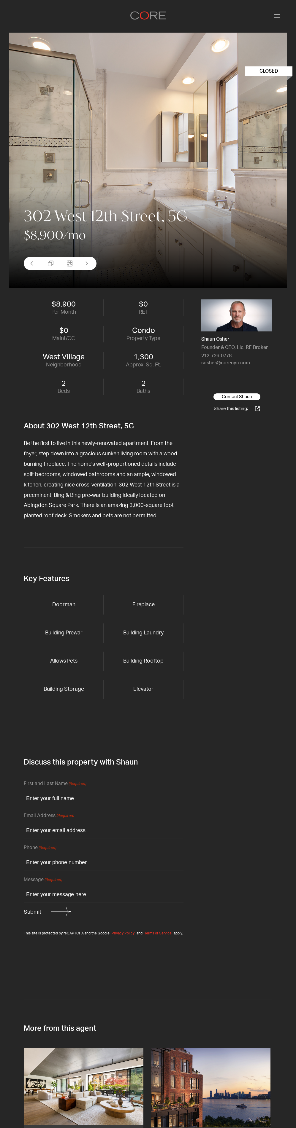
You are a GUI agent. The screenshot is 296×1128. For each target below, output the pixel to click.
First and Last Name (55, 784)
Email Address (49, 816)
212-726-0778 (216, 355)
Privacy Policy (123, 933)
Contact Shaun (237, 397)
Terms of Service (158, 933)
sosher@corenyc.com (225, 362)
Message (43, 880)
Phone (40, 848)
